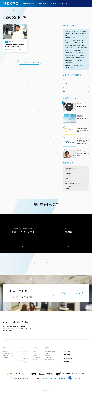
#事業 (85, 47)
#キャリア (71, 50)
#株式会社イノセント (76, 37)
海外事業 (67, 181)
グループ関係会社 (23, 358)
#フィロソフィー (72, 47)
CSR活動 (35, 362)
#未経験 (72, 58)
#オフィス (80, 52)
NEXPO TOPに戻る (29, 62)
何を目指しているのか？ (8, 355)
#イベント (67, 42)
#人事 (72, 42)
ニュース (66, 348)
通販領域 (21, 353)
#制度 (66, 50)
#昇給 (73, 31)
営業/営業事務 (68, 173)
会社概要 (35, 353)
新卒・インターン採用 (50, 351)
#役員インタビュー (78, 50)
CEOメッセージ (36, 351)
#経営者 (72, 68)
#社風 (81, 65)
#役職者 (83, 45)
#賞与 (70, 31)
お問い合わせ (67, 354)
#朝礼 (82, 40)
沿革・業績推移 (36, 357)
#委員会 (76, 42)
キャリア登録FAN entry (70, 186)
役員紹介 (35, 355)
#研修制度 (81, 42)
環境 (64, 91)
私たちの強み (6, 357)
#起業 (66, 47)
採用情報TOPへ (46, 263)
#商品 (71, 45)
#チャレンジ (80, 47)
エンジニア (67, 178)
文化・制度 (47, 355)
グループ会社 (22, 351)
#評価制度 (84, 31)
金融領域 (21, 360)
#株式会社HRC (68, 60)
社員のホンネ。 (48, 357)
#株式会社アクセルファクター (72, 65)
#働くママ (81, 55)
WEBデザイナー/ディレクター (71, 168)
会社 (64, 79)
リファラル (67, 188)
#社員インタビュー (69, 52)
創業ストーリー (6, 351)
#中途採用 (76, 55)
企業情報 (35, 348)
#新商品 (67, 45)
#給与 (66, 31)
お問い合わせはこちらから (67, 293)
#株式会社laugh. (77, 45)
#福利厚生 (67, 68)
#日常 (76, 52)
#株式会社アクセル (69, 63)
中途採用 (47, 353)
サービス (65, 83)
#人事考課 (78, 31)
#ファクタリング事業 (70, 40)
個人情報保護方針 (68, 358)
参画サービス (67, 361)
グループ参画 (67, 351)
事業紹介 (21, 348)
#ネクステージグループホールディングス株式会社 (75, 34)
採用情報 (47, 348)
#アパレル (78, 40)
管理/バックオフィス (69, 176)
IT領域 (20, 355)
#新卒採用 (67, 58)
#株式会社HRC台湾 (77, 60)
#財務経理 (67, 37)
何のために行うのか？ (8, 353)
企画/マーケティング (69, 171)
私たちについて (6, 348)
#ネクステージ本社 (79, 58)
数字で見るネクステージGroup (52, 360)
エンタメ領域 (22, 362)
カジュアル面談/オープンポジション (73, 183)
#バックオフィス (69, 55)
